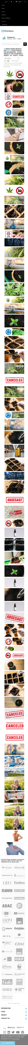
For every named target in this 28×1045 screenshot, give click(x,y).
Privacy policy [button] (16, 1038)
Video (3, 8)
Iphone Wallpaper (6, 18)
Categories (4, 24)
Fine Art (4, 21)
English (19, 1)
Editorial (4, 14)
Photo (3, 5)
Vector (3, 11)
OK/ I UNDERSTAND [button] (7, 1043)
